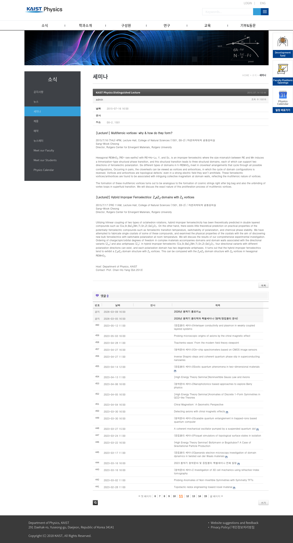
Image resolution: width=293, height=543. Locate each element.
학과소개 (85, 25)
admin (99, 99)
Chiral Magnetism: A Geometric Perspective (198, 404)
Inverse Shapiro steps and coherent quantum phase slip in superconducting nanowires (217, 358)
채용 (36, 121)
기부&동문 (248, 25)
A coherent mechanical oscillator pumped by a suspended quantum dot (215, 428)
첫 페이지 (145, 496)
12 (187, 496)
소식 (45, 25)
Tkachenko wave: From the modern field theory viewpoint (206, 342)
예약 (36, 131)
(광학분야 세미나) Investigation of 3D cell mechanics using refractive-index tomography (216, 471)
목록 (263, 285)
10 (174, 496)
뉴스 (36, 101)
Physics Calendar (44, 170)
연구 (167, 25)
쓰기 (263, 502)
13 (193, 496)
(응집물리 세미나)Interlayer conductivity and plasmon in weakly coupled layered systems (214, 327)
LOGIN (248, 3)
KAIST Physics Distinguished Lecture (118, 92)
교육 (207, 25)
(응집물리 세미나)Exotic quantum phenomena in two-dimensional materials (217, 366)
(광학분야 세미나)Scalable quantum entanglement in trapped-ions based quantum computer (215, 419)
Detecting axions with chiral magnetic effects (199, 411)
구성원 (126, 25)
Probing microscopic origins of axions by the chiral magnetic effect (212, 335)
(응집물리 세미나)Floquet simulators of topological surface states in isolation (217, 435)
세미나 (37, 111)
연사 (152, 305)
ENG (263, 3)
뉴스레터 (38, 140)
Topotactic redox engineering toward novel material (203, 487)
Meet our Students (45, 160)
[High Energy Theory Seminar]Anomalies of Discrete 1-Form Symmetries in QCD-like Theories (217, 395)
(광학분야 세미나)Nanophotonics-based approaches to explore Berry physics (213, 385)
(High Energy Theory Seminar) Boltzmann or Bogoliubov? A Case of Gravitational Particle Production (212, 444)
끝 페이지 (216, 496)
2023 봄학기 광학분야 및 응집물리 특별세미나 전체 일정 (205, 463)
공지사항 (38, 92)
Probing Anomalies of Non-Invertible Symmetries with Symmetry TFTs (213, 480)
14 (199, 496)
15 (205, 496)
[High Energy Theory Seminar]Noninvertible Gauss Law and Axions (212, 377)
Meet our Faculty (44, 150)
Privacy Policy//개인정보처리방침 (233, 527)
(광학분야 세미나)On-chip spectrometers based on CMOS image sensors (215, 349)
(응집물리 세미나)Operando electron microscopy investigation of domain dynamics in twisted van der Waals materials (215, 454)
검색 (95, 502)
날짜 (117, 305)
